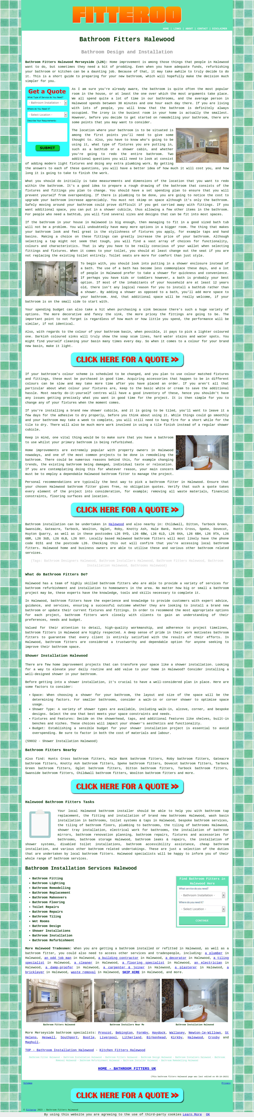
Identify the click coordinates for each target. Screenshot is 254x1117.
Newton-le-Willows (205, 1032)
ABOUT (189, 28)
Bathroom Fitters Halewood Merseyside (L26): (66, 62)
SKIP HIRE (131, 972)
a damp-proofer (59, 967)
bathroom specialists (75, 1032)
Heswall (48, 1037)
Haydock (158, 1032)
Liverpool (108, 1037)
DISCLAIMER (219, 28)
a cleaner (83, 963)
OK (208, 1114)
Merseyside (44, 1032)
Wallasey (177, 1032)
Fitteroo (31, 1110)
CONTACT (202, 28)
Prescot (105, 1032)
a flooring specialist (143, 963)
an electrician (208, 963)
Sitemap (27, 1083)
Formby (142, 1032)
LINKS (177, 28)
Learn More (192, 1114)
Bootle (89, 1037)
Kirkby (176, 1037)
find (39, 759)
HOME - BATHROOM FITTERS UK (127, 1068)
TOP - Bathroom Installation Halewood (59, 1050)
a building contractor (118, 958)
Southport (69, 1037)
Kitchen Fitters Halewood (122, 1050)
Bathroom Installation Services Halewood (81, 868)
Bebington (124, 1032)
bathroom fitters (149, 538)
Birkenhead (156, 1037)
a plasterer (186, 967)
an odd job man (57, 958)
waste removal (83, 972)
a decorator (175, 958)
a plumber (214, 953)
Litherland (131, 1037)
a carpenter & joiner (124, 967)
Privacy (226, 1083)
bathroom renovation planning (103, 835)
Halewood (116, 524)
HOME (166, 28)
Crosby (214, 1037)
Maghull (32, 1042)
